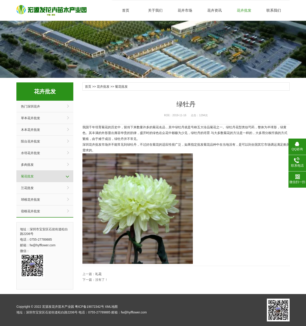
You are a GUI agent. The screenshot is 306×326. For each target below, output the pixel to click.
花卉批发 (244, 10)
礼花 (98, 274)
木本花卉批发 (30, 129)
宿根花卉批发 (30, 211)
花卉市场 (185, 10)
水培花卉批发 (30, 153)
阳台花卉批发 (30, 141)
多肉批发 (27, 164)
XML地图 (111, 306)
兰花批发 (27, 188)
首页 (125, 10)
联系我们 (273, 10)
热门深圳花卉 (30, 106)
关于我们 (155, 10)
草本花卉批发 (30, 118)
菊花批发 (27, 176)
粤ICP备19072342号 (89, 306)
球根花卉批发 (30, 199)
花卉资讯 (214, 10)
